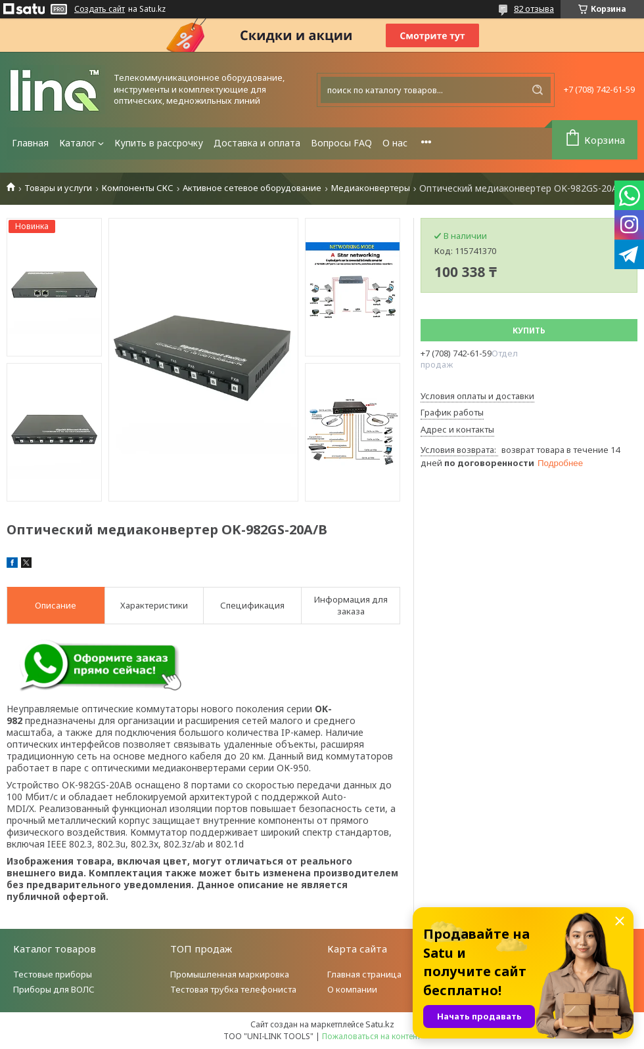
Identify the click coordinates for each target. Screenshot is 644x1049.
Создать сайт (99, 9)
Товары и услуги (58, 188)
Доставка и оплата (257, 143)
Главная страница (364, 974)
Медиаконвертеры (370, 188)
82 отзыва (534, 8)
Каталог (77, 143)
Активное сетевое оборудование (252, 188)
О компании (352, 989)
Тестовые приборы (52, 974)
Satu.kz (379, 1024)
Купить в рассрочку (158, 143)
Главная (30, 143)
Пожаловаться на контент (371, 1036)
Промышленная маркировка (229, 974)
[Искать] (537, 90)
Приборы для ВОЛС (54, 989)
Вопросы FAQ (341, 143)
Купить (529, 330)
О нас (394, 143)
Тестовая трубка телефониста (233, 989)
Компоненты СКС (137, 188)
